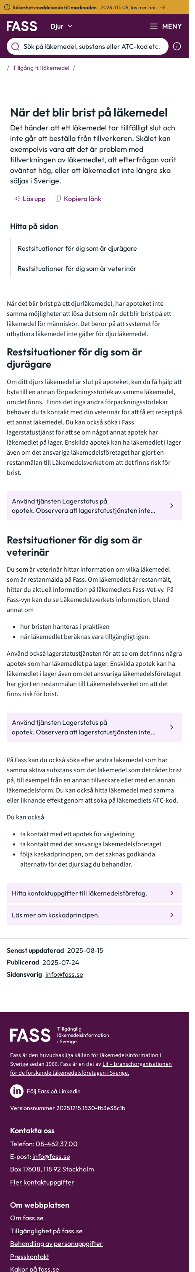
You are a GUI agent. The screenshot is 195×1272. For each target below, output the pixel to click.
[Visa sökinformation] (177, 46)
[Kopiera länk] (78, 198)
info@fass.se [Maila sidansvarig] (64, 974)
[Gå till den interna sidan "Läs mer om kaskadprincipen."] (94, 915)
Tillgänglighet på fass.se (46, 1231)
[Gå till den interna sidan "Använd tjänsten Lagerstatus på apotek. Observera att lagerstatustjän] (94, 505)
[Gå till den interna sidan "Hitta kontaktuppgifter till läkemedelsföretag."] (94, 893)
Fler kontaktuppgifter (42, 1182)
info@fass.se (51, 1156)
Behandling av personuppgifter (56, 1243)
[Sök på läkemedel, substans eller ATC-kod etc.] (94, 46)
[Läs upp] (30, 198)
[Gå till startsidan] (22, 26)
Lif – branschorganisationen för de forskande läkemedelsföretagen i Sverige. (91, 1068)
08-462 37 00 (57, 1144)
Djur (62, 26)
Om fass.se (27, 1218)
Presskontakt (29, 1256)
